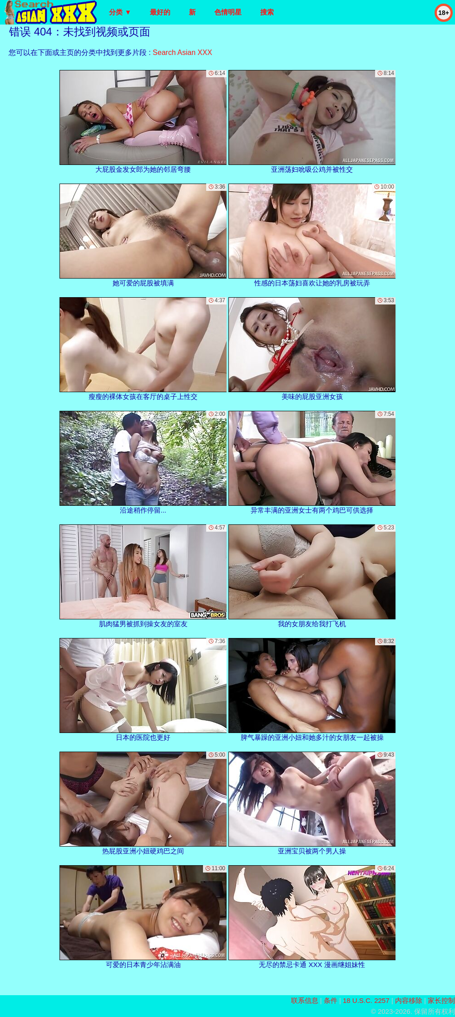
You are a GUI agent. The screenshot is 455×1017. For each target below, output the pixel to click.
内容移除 (408, 1000)
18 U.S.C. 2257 (366, 1000)
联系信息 (304, 1000)
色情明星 (228, 12)
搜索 (267, 12)
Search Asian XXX (182, 52)
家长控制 (441, 1000)
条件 (330, 1000)
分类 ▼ (120, 12)
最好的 (160, 12)
